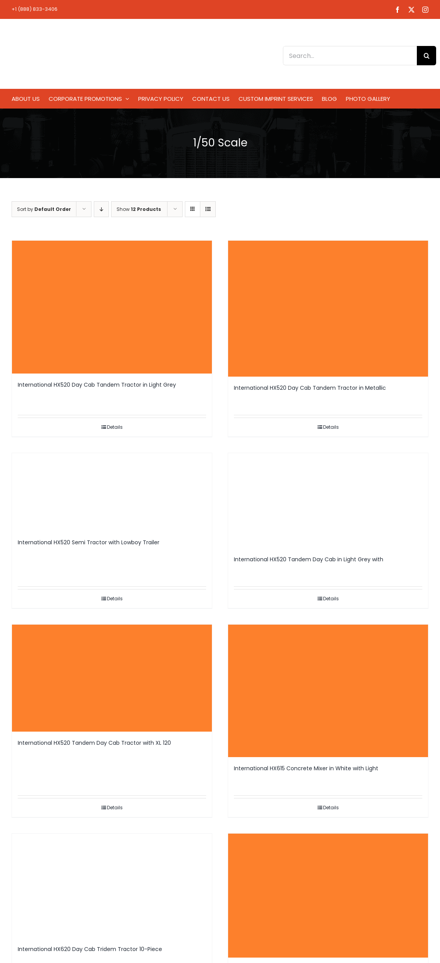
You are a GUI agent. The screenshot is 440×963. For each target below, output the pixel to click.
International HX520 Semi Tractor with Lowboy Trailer (88, 542)
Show (139, 209)
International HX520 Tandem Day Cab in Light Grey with (308, 559)
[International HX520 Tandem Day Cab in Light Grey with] (328, 500)
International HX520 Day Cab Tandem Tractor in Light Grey (97, 385)
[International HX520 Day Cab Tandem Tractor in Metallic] (328, 309)
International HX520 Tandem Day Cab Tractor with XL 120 (94, 743)
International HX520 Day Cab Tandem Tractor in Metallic (310, 388)
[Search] (426, 55)
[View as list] (207, 209)
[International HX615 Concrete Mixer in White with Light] (328, 691)
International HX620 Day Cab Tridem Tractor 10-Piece (90, 949)
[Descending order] (101, 209)
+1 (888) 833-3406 (35, 9)
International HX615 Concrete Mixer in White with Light (306, 768)
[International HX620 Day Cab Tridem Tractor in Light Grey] (328, 896)
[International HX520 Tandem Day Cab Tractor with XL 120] (112, 678)
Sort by (44, 209)
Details (115, 427)
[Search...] (350, 55)
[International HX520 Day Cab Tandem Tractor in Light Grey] (112, 307)
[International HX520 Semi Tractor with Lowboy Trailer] (112, 492)
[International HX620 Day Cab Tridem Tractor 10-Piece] (112, 886)
